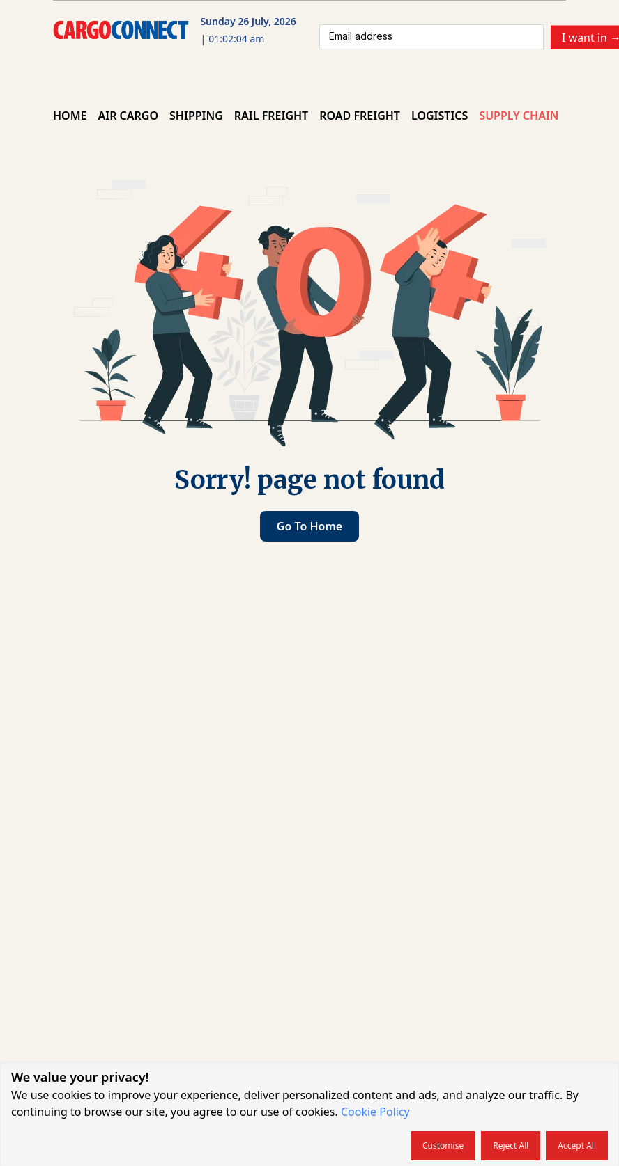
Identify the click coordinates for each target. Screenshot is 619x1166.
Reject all (510, 1145)
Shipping (196, 115)
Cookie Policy (375, 1111)
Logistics (439, 115)
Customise (443, 1145)
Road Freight (359, 115)
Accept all (577, 1145)
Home (69, 115)
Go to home (309, 526)
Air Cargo (128, 115)
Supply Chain (518, 115)
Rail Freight (271, 115)
